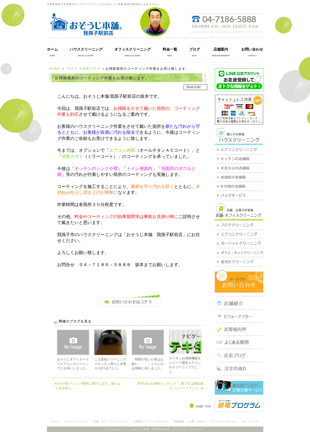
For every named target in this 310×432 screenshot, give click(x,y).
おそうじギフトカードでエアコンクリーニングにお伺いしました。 (73, 364)
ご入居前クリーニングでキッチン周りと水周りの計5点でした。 (110, 364)
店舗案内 (220, 49)
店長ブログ (91, 68)
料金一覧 (170, 49)
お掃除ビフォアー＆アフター (151, 421)
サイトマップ (250, 421)
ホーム (52, 49)
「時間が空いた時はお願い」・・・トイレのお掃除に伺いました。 (148, 364)
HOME (54, 68)
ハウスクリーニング (86, 49)
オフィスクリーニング (132, 49)
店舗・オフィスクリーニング (111, 421)
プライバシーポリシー (223, 421)
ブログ (194, 49)
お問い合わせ (252, 49)
